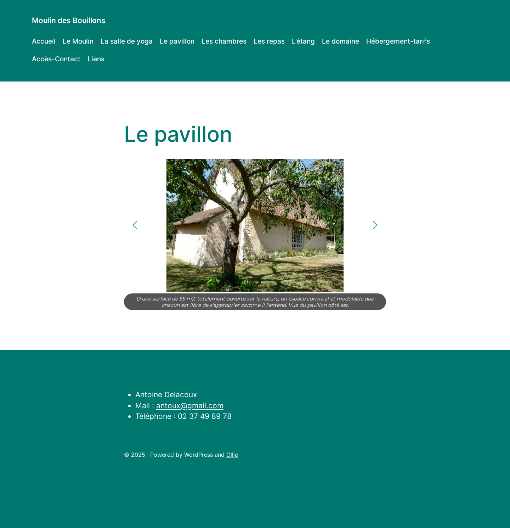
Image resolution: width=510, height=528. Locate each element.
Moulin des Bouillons (69, 20)
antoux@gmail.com (189, 405)
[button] (135, 225)
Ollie (232, 454)
